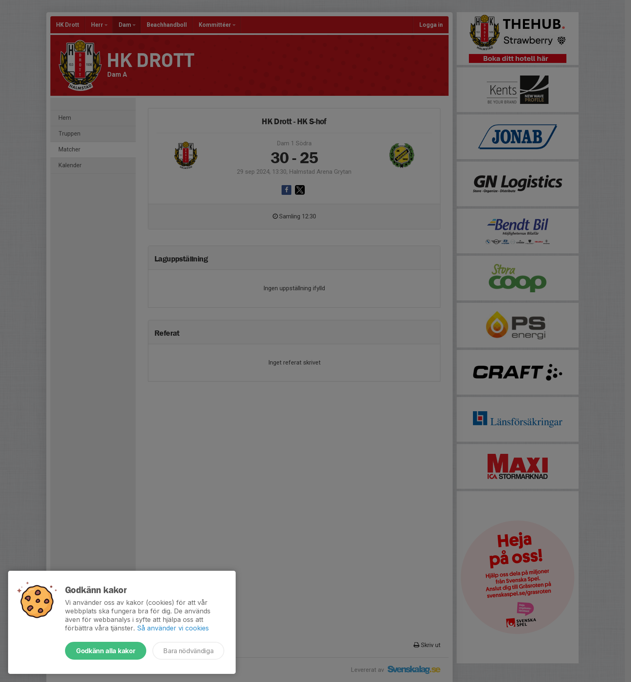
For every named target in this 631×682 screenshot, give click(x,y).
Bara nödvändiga (188, 651)
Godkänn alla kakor (105, 651)
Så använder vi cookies (173, 628)
